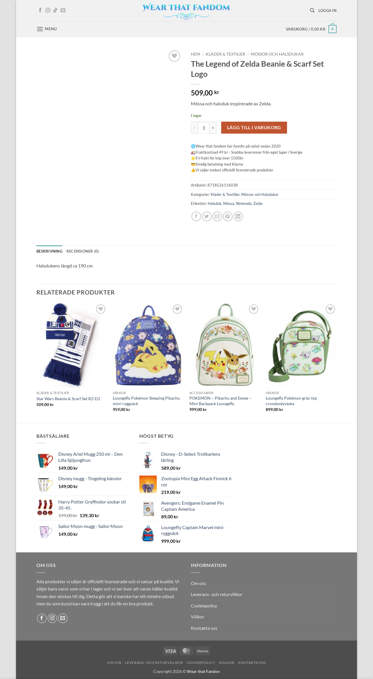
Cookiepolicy (204, 605)
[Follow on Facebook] (40, 10)
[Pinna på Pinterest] (228, 216)
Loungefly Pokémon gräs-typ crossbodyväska (291, 401)
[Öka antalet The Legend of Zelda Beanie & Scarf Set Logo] (213, 127)
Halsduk (214, 203)
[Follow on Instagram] (47, 10)
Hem (195, 54)
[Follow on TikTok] (55, 10)
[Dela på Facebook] (196, 216)
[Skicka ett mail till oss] (63, 10)
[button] (328, 10)
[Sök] (312, 10)
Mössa (228, 203)
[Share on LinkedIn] (238, 216)
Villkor (197, 616)
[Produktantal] (204, 127)
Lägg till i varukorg (254, 127)
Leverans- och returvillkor (216, 594)
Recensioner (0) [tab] (82, 251)
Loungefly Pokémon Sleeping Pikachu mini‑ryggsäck (146, 401)
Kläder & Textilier (225, 54)
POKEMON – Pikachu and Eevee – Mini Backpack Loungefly (220, 401)
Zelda (258, 203)
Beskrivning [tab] (49, 251)
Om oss (198, 583)
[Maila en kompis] (217, 216)
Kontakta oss (204, 628)
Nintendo (243, 203)
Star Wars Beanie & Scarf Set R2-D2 (68, 398)
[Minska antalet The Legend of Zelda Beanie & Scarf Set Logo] (194, 127)
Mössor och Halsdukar (277, 54)
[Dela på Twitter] (207, 216)
